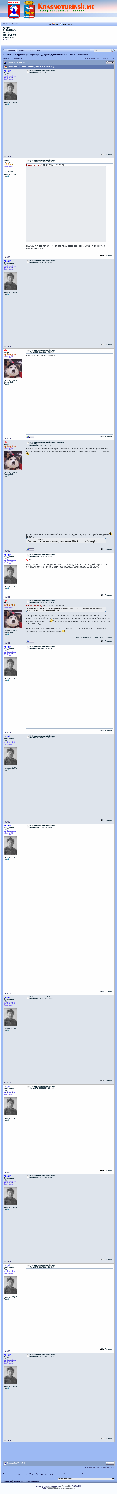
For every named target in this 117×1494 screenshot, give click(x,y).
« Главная (8, 1482)
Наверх (7, 156)
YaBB (44, 1488)
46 (24, 62)
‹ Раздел (16, 1482)
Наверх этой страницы (30, 1482)
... (16, 62)
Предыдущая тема (92, 58)
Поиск (30, 50)
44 (20, 62)
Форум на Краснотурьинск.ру (15, 55)
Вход (5, 39)
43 (18, 62)
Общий (32, 55)
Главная (11, 50)
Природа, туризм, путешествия (49, 55)
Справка (21, 50)
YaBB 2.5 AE (76, 1486)
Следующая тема (107, 58)
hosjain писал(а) (34, 165)
